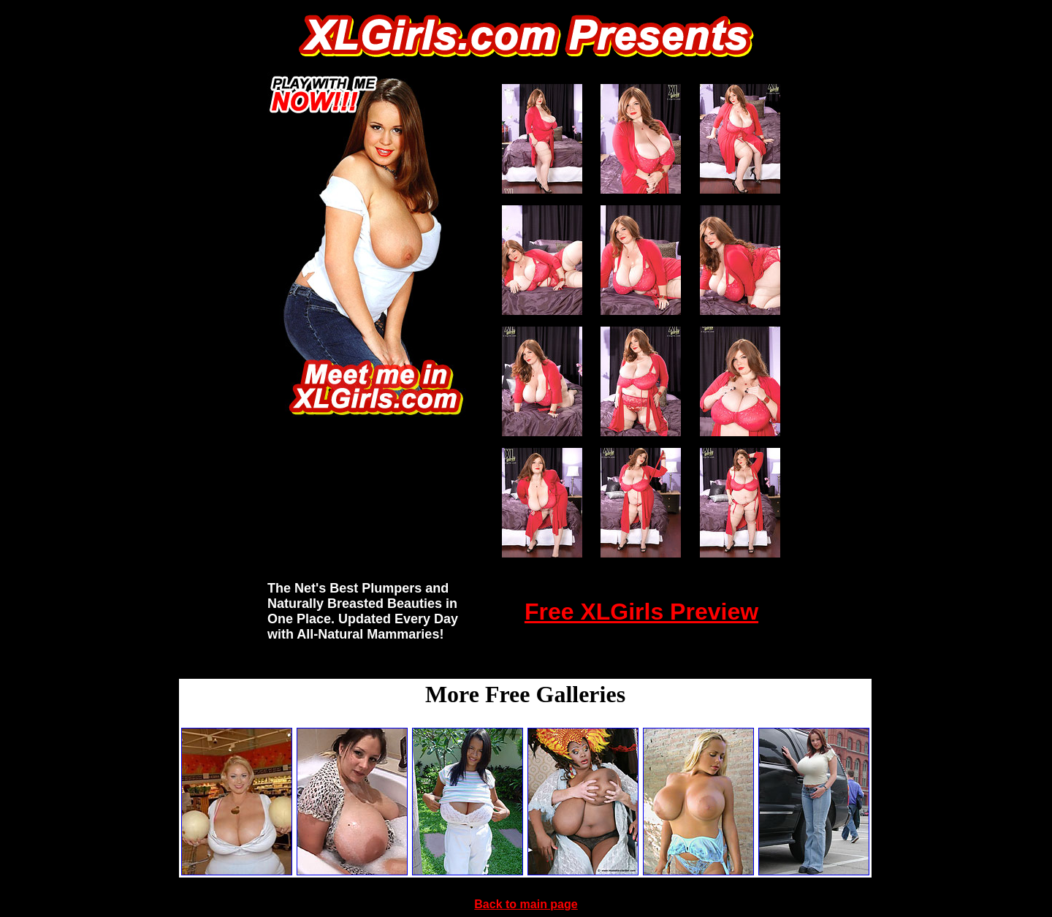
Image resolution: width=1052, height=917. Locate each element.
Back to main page (525, 904)
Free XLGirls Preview (641, 611)
